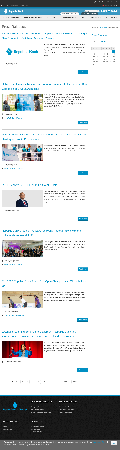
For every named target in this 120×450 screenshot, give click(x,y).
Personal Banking (65, 407)
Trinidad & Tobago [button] (110, 5)
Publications (7, 429)
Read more (83, 72)
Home (101, 27)
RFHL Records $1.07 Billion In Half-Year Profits (29, 184)
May (103, 41)
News (105, 27)
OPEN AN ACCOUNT (69, 14)
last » (75, 382)
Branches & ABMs (104, 2)
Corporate (25, 5)
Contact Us (114, 2)
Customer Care (36, 432)
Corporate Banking (65, 412)
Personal (5, 5)
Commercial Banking (66, 410)
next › (66, 382)
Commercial (14, 5)
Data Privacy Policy (99, 442)
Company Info (93, 2)
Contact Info (35, 429)
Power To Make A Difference (13, 118)
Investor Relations (37, 410)
